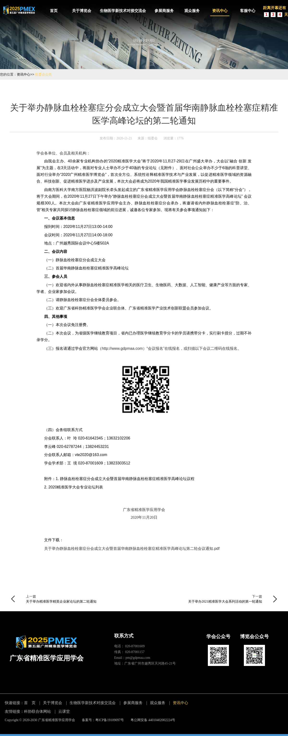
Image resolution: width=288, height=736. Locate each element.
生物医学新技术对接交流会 (123, 11)
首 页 (30, 703)
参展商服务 (164, 11)
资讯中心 (220, 11)
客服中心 (247, 11)
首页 (54, 11)
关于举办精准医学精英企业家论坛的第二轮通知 (61, 601)
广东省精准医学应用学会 (56, 720)
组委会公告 (43, 74)
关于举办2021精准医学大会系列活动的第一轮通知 (225, 601)
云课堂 (64, 711)
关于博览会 (81, 11)
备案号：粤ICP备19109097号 (103, 720)
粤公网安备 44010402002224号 (153, 720)
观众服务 (192, 11)
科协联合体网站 (37, 711)
